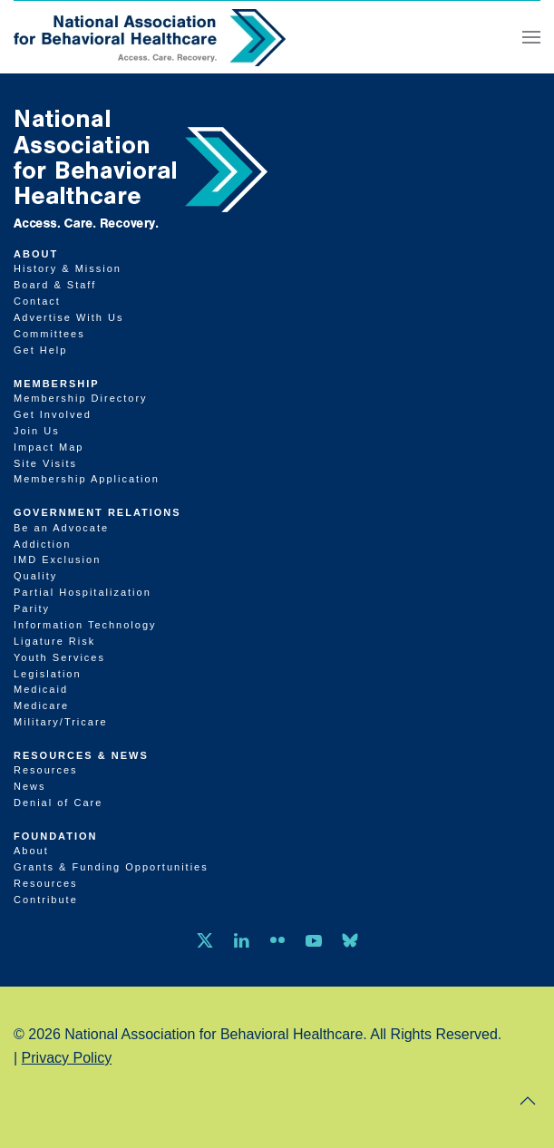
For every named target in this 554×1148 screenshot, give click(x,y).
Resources (46, 769)
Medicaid (41, 689)
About (36, 253)
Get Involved (53, 414)
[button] (531, 37)
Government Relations (97, 512)
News (30, 786)
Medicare (41, 705)
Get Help (40, 350)
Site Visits (45, 463)
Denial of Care (58, 802)
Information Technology (85, 624)
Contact (37, 301)
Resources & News (81, 755)
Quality (35, 575)
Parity (32, 608)
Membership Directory (81, 398)
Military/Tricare (61, 721)
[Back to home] (150, 37)
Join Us (37, 430)
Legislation (48, 673)
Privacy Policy (67, 1057)
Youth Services (59, 657)
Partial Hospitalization (82, 592)
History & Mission (67, 268)
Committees (49, 333)
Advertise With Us (68, 317)
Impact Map (48, 447)
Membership (57, 383)
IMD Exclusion (57, 559)
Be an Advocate (61, 527)
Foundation (56, 836)
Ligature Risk (54, 641)
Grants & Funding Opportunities (111, 866)
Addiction (42, 544)
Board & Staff (55, 284)
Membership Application (87, 478)
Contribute (46, 899)
